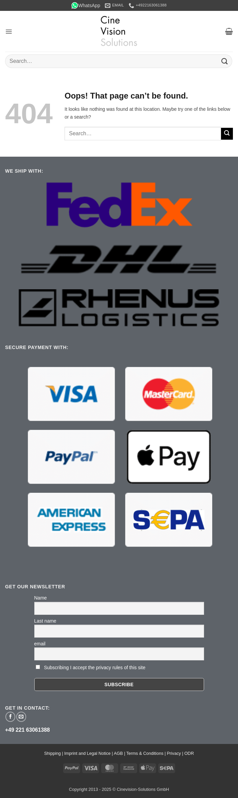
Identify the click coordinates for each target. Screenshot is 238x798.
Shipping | (54, 753)
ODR (189, 753)
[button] (8, 31)
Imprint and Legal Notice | (89, 753)
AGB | (120, 753)
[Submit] (225, 61)
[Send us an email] (21, 717)
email (39, 643)
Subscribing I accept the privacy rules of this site (94, 667)
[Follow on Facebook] (10, 717)
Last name (45, 621)
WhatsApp (85, 5)
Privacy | (175, 753)
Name (40, 598)
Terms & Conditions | (146, 753)
